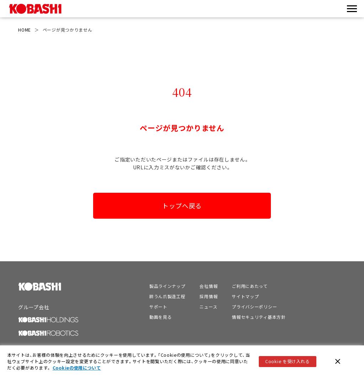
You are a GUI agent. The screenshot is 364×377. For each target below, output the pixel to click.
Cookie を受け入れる (287, 362)
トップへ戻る (182, 205)
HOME (24, 30)
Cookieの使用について (77, 369)
